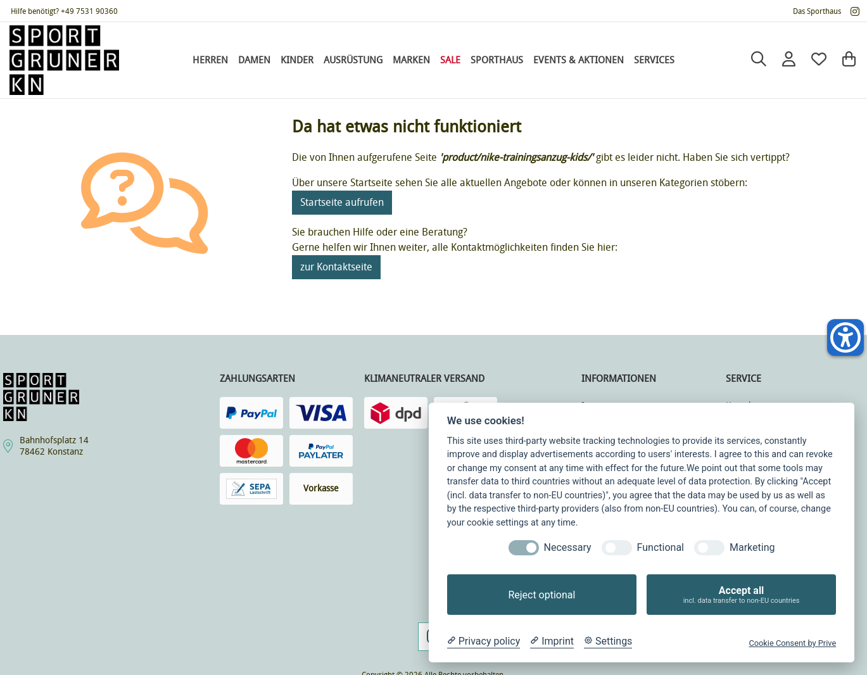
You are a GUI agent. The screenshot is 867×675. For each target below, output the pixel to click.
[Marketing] (709, 547)
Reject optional (541, 595)
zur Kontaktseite (336, 267)
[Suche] (759, 60)
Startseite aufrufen (342, 202)
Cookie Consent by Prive (792, 643)
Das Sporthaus (817, 11)
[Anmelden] (789, 60)
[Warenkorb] (849, 60)
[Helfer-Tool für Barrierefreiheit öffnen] (845, 337)
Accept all (741, 594)
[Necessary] (524, 547)
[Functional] (617, 547)
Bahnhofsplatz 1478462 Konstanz (54, 446)
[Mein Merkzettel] (819, 60)
